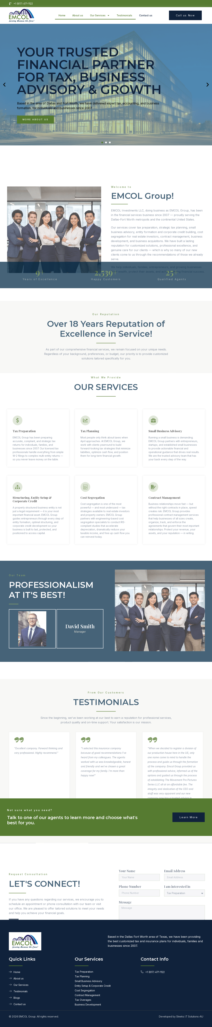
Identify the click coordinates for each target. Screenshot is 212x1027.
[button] (4, 97)
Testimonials (124, 15)
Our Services (100, 15)
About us (77, 15)
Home (61, 15)
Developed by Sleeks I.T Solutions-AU (181, 1016)
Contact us (145, 15)
